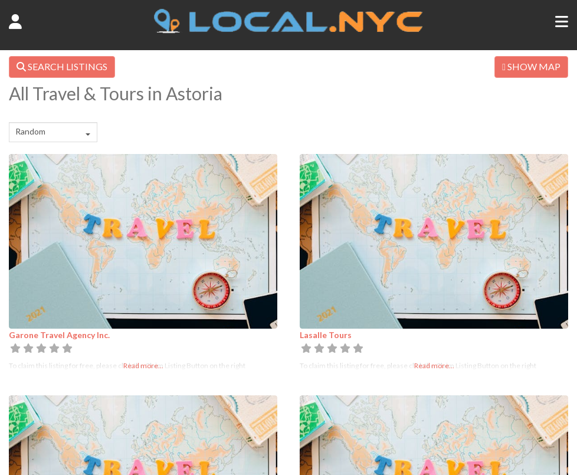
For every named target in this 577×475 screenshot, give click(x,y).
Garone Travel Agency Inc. (59, 335)
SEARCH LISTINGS (62, 66)
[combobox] (53, 132)
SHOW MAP (531, 66)
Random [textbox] (30, 131)
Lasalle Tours (326, 335)
